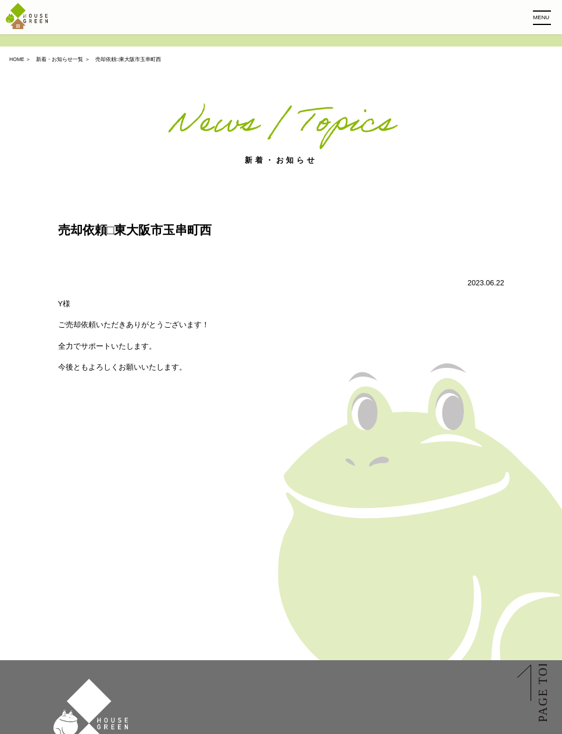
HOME (16, 59)
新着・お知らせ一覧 (59, 59)
